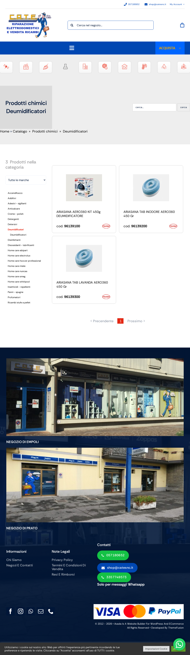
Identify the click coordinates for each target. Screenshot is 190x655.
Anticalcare (14, 208)
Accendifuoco (15, 193)
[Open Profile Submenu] (183, 4)
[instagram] (20, 611)
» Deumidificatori (73, 131)
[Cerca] (72, 25)
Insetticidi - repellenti (19, 286)
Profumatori (14, 297)
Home (4, 131)
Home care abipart (18, 250)
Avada (117, 623)
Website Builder (136, 623)
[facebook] (10, 611)
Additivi (12, 198)
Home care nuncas (17, 271)
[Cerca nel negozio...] (111, 25)
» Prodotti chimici (43, 131)
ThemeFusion (176, 627)
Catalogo (20, 131)
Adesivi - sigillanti (17, 203)
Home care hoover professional (24, 260)
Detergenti (13, 219)
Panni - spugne (15, 292)
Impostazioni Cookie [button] (156, 648)
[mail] (41, 611)
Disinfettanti (14, 239)
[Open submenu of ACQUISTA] (182, 48)
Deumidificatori (16, 229)
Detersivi (12, 224)
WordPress (156, 623)
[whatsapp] (30, 611)
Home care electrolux (19, 255)
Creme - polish (15, 213)
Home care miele (16, 266)
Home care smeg (16, 276)
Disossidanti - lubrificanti (21, 245)
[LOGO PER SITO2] (29, 14)
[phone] (51, 611)
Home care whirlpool (19, 281)
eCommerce (176, 623)
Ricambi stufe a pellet (19, 302)
